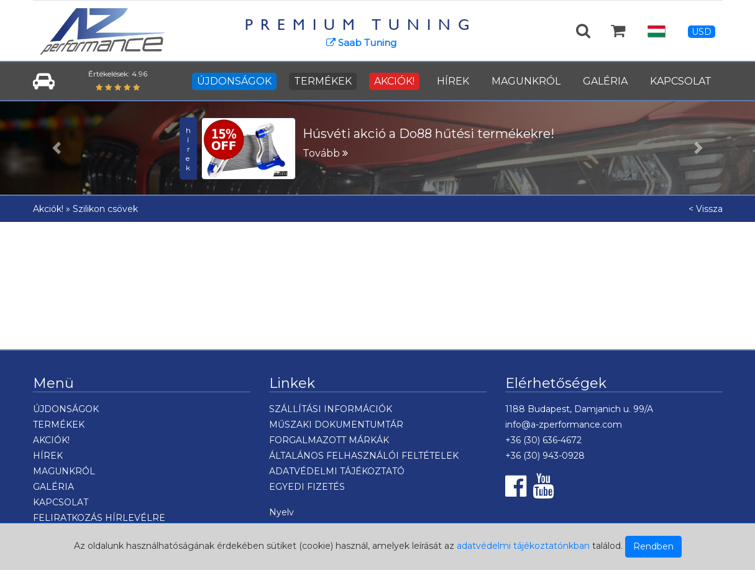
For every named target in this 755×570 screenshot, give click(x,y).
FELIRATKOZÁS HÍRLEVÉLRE (99, 517)
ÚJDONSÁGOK (234, 81)
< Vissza (706, 208)
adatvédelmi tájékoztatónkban (523, 545)
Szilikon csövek (105, 208)
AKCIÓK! (394, 81)
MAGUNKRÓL (526, 81)
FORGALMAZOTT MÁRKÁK (329, 440)
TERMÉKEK (323, 81)
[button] (56, 148)
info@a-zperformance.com (563, 424)
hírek (188, 149)
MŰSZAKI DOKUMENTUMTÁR (336, 424)
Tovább (325, 153)
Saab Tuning (361, 42)
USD (702, 31)
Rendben (653, 546)
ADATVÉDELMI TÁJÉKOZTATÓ (337, 471)
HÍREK (453, 81)
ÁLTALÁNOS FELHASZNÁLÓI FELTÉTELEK (364, 455)
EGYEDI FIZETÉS (307, 486)
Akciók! (48, 208)
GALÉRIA (605, 81)
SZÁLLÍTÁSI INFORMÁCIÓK (330, 409)
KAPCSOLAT (681, 81)
